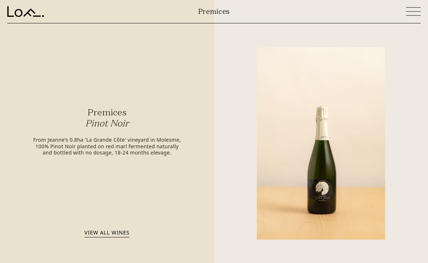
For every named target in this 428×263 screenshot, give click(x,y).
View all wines (107, 232)
